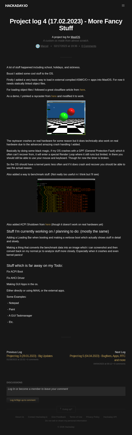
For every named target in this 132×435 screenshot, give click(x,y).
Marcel (42, 46)
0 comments (33, 359)
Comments (88, 46)
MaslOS (75, 37)
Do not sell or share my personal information (66, 420)
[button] (123, 5)
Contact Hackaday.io (37, 417)
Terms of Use (76, 417)
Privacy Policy (92, 417)
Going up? (65, 409)
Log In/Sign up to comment (22, 400)
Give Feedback (58, 417)
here (82, 89)
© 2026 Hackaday (66, 427)
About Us (19, 417)
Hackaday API (110, 417)
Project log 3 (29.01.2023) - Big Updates (29, 356)
